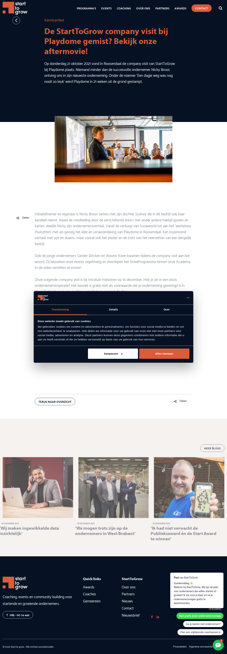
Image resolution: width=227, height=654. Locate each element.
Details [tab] (113, 309)
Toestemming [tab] (60, 309)
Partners (128, 593)
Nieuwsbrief (131, 615)
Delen (25, 217)
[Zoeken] (220, 8)
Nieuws (127, 600)
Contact (128, 608)
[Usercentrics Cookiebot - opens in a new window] (173, 297)
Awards (88, 586)
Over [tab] (167, 309)
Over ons (128, 586)
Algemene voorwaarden (201, 646)
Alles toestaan (164, 353)
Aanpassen (113, 353)
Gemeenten (92, 600)
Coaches (89, 593)
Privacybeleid (179, 646)
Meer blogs (212, 451)
